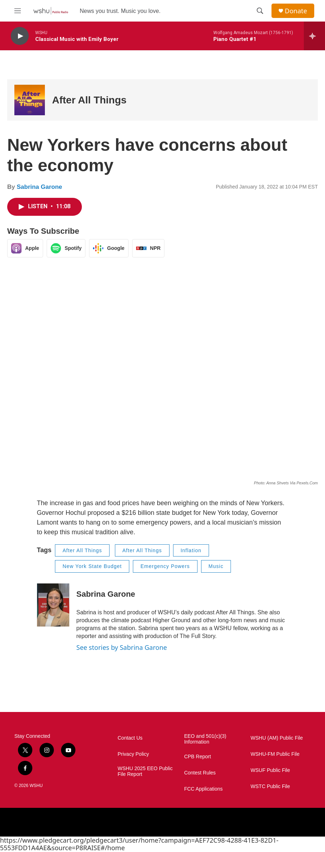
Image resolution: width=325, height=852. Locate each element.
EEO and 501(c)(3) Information (205, 739)
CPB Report (197, 756)
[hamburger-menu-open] (17, 11)
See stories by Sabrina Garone (121, 647)
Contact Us (130, 738)
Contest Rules (200, 773)
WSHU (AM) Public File (277, 738)
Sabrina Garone (39, 186)
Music (216, 566)
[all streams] (314, 36)
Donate (296, 11)
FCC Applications (203, 789)
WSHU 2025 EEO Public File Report (145, 771)
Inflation (191, 550)
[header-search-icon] (260, 11)
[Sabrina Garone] (53, 605)
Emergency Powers (165, 566)
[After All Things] (29, 100)
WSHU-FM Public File (275, 754)
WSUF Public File (270, 770)
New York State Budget (92, 566)
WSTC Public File (270, 786)
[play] (19, 36)
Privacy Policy (133, 754)
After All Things (89, 100)
